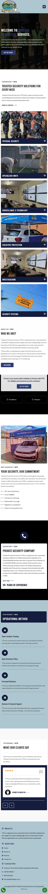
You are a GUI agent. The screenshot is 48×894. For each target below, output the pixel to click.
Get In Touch (8, 581)
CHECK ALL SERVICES (9, 105)
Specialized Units (10, 175)
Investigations (9, 279)
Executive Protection (12, 244)
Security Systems (10, 314)
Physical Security (10, 141)
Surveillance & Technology (14, 210)
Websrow (24, 889)
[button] (44, 6)
